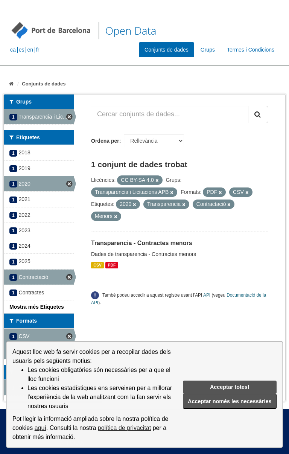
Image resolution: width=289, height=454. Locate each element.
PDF (112, 265)
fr (38, 50)
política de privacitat (124, 428)
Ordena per (105, 141)
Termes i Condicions (250, 50)
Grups (208, 50)
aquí (40, 428)
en (30, 50)
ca (13, 50)
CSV (97, 265)
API (206, 295)
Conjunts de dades (166, 50)
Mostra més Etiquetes (36, 307)
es (21, 50)
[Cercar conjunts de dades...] (169, 114)
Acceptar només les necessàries (229, 401)
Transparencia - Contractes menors (141, 243)
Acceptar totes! (229, 387)
